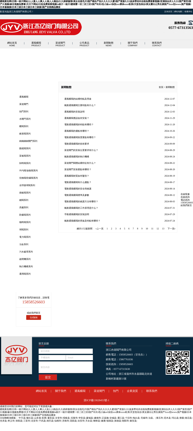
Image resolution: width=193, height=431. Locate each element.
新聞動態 (108, 44)
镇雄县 (109, 421)
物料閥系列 (25, 222)
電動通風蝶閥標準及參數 (119, 195)
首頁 (161, 87)
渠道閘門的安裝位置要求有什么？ (119, 150)
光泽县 (3, 421)
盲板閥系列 (25, 156)
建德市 (97, 418)
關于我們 (133, 44)
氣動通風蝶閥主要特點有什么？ (119, 105)
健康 (103, 421)
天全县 (88, 421)
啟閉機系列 (25, 259)
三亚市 (26, 421)
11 (152, 228)
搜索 (181, 418)
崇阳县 (19, 421)
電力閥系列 (25, 237)
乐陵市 (74, 418)
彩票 (44, 418)
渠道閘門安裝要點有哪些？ (119, 169)
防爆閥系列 (25, 215)
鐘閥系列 (23, 200)
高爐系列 (23, 207)
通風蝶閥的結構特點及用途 (119, 99)
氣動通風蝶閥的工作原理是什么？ (119, 208)
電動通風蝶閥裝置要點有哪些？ (119, 137)
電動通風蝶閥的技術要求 (119, 144)
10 (147, 228)
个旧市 (128, 418)
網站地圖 (178, 11)
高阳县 (73, 421)
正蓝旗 (105, 418)
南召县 (188, 418)
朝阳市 (125, 421)
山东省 (37, 418)
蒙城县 (89, 418)
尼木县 (167, 418)
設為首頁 (168, 11)
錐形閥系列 (25, 133)
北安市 (34, 421)
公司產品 (84, 44)
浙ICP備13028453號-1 (96, 400)
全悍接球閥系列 (27, 185)
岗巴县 (50, 421)
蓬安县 (50, 418)
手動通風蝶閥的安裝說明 (119, 214)
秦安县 (133, 421)
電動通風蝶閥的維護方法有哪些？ (119, 201)
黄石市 (159, 418)
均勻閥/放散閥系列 (28, 170)
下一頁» (171, 228)
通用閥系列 (25, 274)
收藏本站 (188, 11)
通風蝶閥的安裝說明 (119, 112)
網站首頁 (12, 44)
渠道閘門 (60, 44)
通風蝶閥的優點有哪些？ (119, 131)
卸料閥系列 (25, 163)
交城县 (113, 418)
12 (158, 228)
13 (163, 228)
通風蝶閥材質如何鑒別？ (119, 176)
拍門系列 (23, 111)
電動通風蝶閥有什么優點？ (119, 182)
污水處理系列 (26, 252)
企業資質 (132, 391)
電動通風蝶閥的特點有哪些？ (119, 124)
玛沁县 (175, 418)
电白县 (136, 418)
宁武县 (42, 421)
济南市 (65, 421)
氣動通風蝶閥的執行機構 (119, 157)
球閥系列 (23, 229)
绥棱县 (66, 418)
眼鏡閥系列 (25, 148)
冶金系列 (23, 244)
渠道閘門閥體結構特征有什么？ (119, 163)
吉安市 (81, 421)
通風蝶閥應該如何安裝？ (119, 118)
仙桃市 (57, 421)
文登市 (58, 418)
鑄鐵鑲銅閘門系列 (28, 141)
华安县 (81, 418)
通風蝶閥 (36, 44)
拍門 (116, 391)
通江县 (120, 418)
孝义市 (11, 421)
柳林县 (96, 421)
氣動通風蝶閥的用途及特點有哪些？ (119, 221)
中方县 (22, 418)
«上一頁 (99, 228)
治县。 (151, 418)
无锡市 (144, 418)
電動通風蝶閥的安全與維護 (119, 189)
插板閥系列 (25, 193)
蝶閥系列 (23, 126)
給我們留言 (186, 205)
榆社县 (29, 418)
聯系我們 (157, 44)
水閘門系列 (25, 119)
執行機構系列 (26, 266)
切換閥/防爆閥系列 (28, 178)
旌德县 (117, 421)
